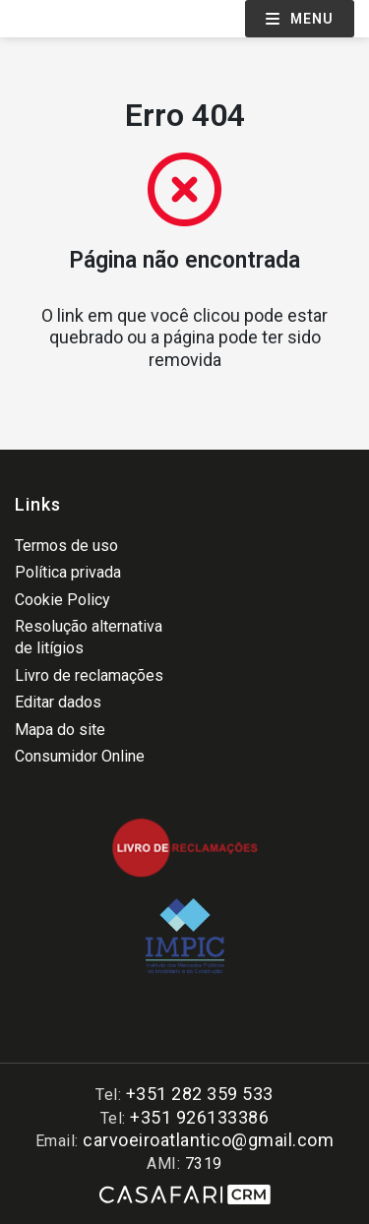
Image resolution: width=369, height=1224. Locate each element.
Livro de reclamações (89, 675)
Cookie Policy (62, 599)
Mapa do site (60, 729)
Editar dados (58, 702)
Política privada (68, 572)
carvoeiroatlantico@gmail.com (208, 1140)
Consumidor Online (80, 756)
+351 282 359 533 (200, 1093)
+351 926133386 (199, 1117)
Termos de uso (66, 545)
